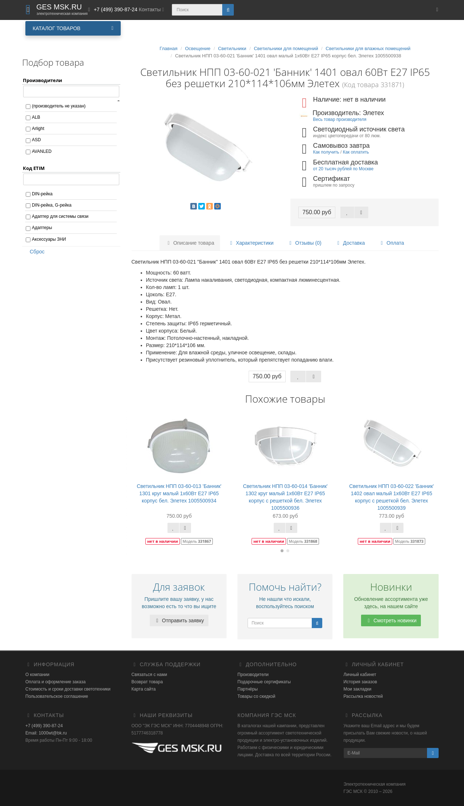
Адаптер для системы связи (60, 216)
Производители (253, 674)
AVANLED (41, 151)
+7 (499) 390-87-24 (44, 725)
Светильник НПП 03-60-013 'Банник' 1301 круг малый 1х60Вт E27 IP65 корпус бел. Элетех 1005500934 (179, 493)
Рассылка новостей (363, 696)
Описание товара (189, 243)
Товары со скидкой (256, 696)
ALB (36, 117)
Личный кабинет (360, 674)
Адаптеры (42, 227)
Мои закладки (358, 689)
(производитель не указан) (59, 106)
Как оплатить (356, 152)
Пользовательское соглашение (56, 696)
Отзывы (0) (304, 243)
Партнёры (247, 689)
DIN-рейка (42, 193)
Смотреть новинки (391, 620)
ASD (36, 139)
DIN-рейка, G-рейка (51, 205)
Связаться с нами (149, 674)
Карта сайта (144, 689)
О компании (37, 674)
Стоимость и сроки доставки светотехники (68, 689)
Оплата (391, 243)
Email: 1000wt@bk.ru (46, 733)
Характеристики (251, 243)
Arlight (38, 128)
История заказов (360, 681)
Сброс (35, 252)
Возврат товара (147, 681)
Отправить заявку (179, 620)
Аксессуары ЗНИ (49, 239)
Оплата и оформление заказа (55, 681)
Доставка (350, 243)
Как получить (326, 152)
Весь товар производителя (339, 119)
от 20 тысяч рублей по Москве (343, 168)
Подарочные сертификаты (264, 681)
